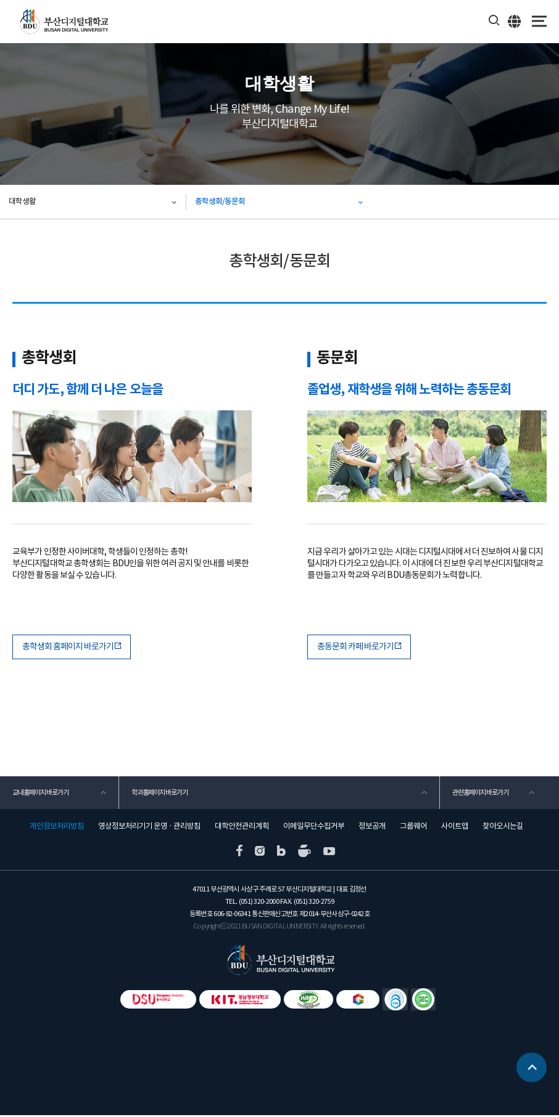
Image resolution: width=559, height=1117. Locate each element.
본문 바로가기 (0, 0)
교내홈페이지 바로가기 (40, 793)
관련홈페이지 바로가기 (480, 793)
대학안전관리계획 (242, 828)
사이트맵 (454, 828)
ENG (515, 21)
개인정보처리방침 (57, 828)
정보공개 (372, 828)
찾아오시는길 (502, 828)
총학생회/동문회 (221, 202)
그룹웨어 (413, 828)
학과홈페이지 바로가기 (159, 793)
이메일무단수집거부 (313, 828)
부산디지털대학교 (63, 22)
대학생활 (22, 202)
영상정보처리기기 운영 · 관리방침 (149, 828)
